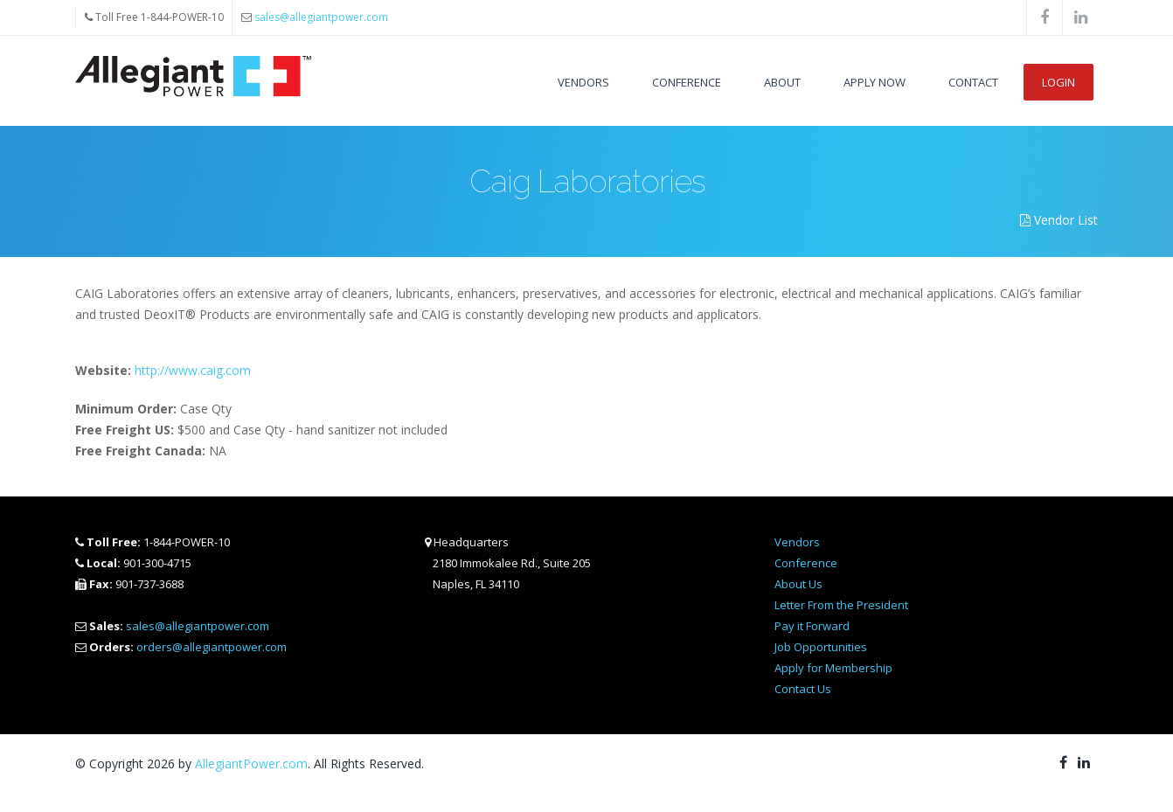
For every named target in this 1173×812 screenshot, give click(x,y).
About (782, 82)
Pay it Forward (812, 626)
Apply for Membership (833, 668)
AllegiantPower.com (251, 763)
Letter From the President (841, 605)
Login (1058, 82)
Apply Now (874, 82)
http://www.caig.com (193, 370)
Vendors (583, 82)
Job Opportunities (820, 647)
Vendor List (1059, 220)
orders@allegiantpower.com (211, 647)
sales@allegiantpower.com (321, 17)
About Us (798, 584)
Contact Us (802, 689)
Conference (686, 82)
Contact (973, 82)
